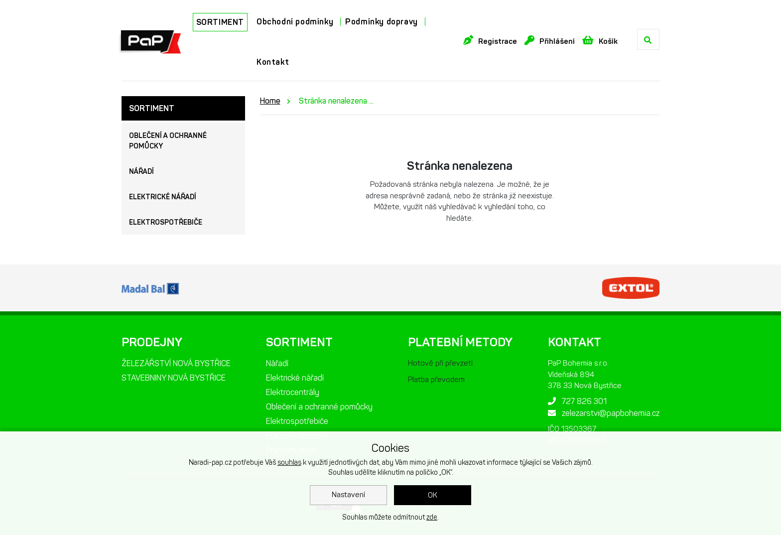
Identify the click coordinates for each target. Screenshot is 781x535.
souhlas (289, 462)
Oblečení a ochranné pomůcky (168, 141)
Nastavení (348, 494)
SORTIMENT (220, 22)
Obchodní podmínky (295, 21)
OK (432, 495)
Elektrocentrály (292, 392)
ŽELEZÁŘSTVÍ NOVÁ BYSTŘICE (176, 363)
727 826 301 (577, 401)
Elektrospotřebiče (165, 222)
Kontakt (273, 62)
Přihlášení (549, 40)
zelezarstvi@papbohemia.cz (603, 413)
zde (431, 517)
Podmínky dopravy (381, 21)
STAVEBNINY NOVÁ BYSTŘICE (174, 378)
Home (270, 101)
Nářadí (141, 171)
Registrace (490, 40)
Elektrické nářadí (162, 197)
